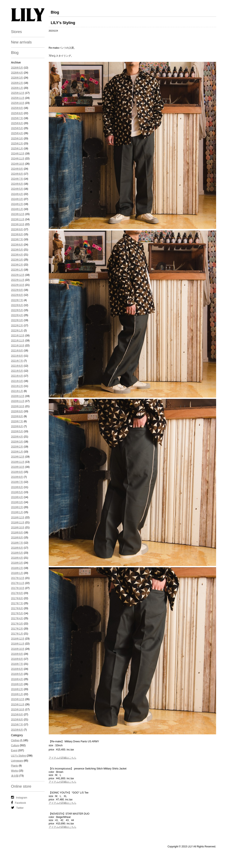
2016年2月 (17, 689)
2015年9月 (17, 714)
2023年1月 (17, 269)
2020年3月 (17, 441)
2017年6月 (17, 608)
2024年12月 (17, 153)
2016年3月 (17, 684)
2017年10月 (17, 588)
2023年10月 (17, 224)
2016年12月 (17, 638)
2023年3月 (17, 259)
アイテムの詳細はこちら (62, 757)
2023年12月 (17, 214)
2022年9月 (17, 290)
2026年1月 (17, 87)
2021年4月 (17, 375)
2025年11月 (17, 98)
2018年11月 (17, 522)
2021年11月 (17, 340)
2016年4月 (17, 679)
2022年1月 (17, 330)
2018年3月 (17, 562)
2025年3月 (17, 138)
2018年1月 (17, 573)
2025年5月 (17, 128)
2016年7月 (17, 663)
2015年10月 (17, 709)
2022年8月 (17, 295)
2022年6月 (17, 305)
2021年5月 (17, 370)
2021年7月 (17, 360)
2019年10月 (17, 466)
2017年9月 (17, 593)
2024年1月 (17, 209)
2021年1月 (17, 391)
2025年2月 (17, 143)
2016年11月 (17, 643)
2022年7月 (17, 300)
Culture (15, 745)
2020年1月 (17, 451)
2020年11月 (17, 401)
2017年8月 (17, 598)
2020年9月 (17, 411)
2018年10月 (17, 527)
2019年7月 (17, 482)
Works (14, 770)
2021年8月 (17, 355)
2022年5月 (17, 310)
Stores (16, 32)
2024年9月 (17, 168)
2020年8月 (17, 416)
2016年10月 (17, 648)
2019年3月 (17, 502)
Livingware (17, 760)
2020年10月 (17, 406)
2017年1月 (17, 633)
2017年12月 (17, 578)
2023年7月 (17, 239)
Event (14, 750)
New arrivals (21, 42)
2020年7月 (17, 421)
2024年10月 (17, 163)
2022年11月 (17, 279)
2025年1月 (17, 148)
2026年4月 (17, 72)
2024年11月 (17, 158)
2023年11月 (17, 219)
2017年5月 (17, 613)
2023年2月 (17, 264)
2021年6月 (17, 365)
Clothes (15, 740)
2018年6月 (17, 547)
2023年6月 (17, 244)
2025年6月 (17, 123)
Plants (14, 765)
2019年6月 (17, 487)
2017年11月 (17, 583)
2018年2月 (17, 568)
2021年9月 (17, 350)
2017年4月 (17, 618)
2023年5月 (17, 249)
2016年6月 (17, 669)
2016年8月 (17, 658)
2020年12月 (17, 396)
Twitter (17, 807)
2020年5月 (17, 431)
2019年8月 (17, 477)
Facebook (18, 802)
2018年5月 (17, 552)
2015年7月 (17, 724)
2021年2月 (17, 386)
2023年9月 (17, 229)
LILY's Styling (18, 755)
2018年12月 (17, 517)
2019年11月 (17, 461)
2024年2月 (17, 204)
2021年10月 (17, 345)
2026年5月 (17, 67)
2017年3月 (17, 623)
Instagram (19, 797)
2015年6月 (17, 729)
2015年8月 (17, 719)
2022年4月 (17, 315)
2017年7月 (17, 603)
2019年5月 (17, 492)
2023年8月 (17, 234)
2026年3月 (17, 77)
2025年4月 (17, 133)
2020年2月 (17, 446)
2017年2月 (17, 628)
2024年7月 (17, 178)
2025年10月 (17, 103)
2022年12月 (17, 274)
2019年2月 (17, 507)
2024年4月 (17, 194)
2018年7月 (17, 542)
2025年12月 (17, 93)
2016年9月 (17, 653)
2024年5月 (17, 188)
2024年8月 (17, 173)
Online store (21, 786)
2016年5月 (17, 674)
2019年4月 (17, 497)
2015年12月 (17, 699)
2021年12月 (17, 335)
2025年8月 (17, 113)
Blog (15, 53)
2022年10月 (17, 285)
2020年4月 (17, 436)
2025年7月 (17, 118)
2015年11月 (17, 704)
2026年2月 (17, 82)
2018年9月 (17, 532)
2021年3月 (17, 381)
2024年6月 (17, 183)
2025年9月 (17, 108)
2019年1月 (17, 512)
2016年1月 (17, 694)
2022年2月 (17, 325)
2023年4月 (17, 254)
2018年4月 (17, 557)
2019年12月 (17, 456)
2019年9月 (17, 471)
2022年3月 (17, 320)
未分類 (15, 775)
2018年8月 (17, 537)
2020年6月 (17, 426)
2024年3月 (17, 199)
